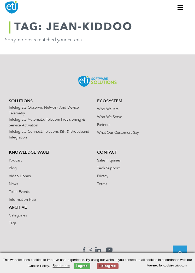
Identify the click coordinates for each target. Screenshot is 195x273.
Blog (13, 168)
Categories (18, 215)
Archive (18, 207)
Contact (107, 153)
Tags (12, 223)
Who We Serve (109, 117)
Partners (103, 125)
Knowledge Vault (29, 153)
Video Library (20, 176)
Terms (102, 184)
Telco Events (19, 192)
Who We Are (108, 109)
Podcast (15, 160)
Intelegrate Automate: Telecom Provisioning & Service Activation (47, 122)
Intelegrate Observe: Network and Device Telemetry (44, 110)
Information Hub (22, 200)
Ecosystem (109, 101)
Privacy (102, 176)
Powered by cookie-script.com (167, 265)
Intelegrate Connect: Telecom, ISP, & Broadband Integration (49, 134)
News (13, 184)
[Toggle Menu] (180, 7)
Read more (61, 266)
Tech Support (108, 168)
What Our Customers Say (118, 133)
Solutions (21, 101)
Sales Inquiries (109, 160)
